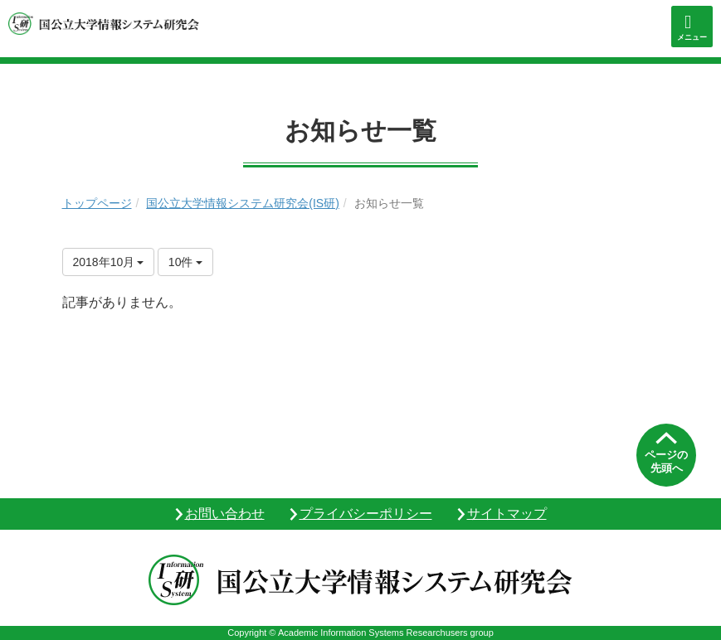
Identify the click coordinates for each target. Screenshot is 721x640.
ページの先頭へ (666, 461)
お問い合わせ (225, 514)
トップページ (97, 203)
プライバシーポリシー (366, 514)
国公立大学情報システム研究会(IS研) (242, 203)
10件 (185, 262)
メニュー (692, 37)
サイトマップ (507, 514)
